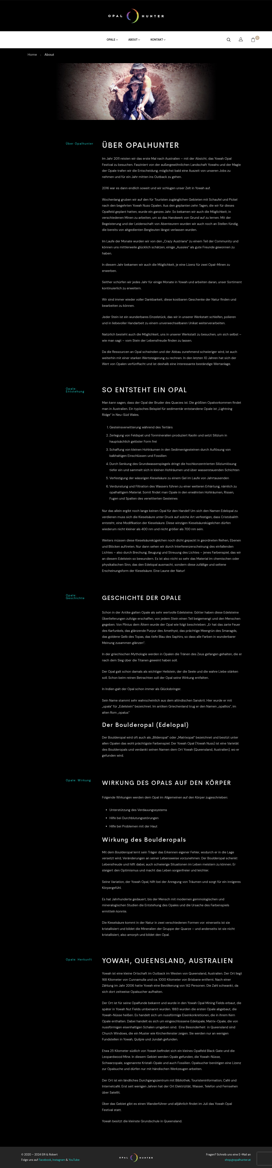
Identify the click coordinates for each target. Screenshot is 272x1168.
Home (33, 54)
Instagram (58, 1160)
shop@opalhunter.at (238, 1160)
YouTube (74, 1160)
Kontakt (157, 39)
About (134, 39)
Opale (112, 39)
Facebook (45, 1160)
